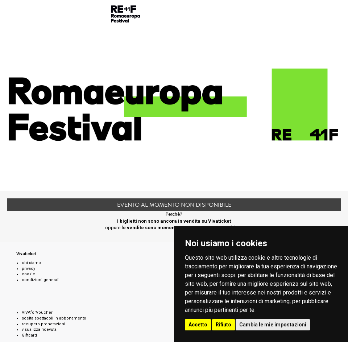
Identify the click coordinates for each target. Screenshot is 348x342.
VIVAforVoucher (37, 312)
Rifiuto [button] (223, 324)
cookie (28, 274)
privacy (28, 268)
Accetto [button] (197, 324)
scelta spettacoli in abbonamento (54, 318)
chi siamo (31, 262)
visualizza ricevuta (39, 329)
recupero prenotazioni (43, 324)
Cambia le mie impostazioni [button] (272, 324)
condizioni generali (40, 279)
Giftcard (29, 335)
